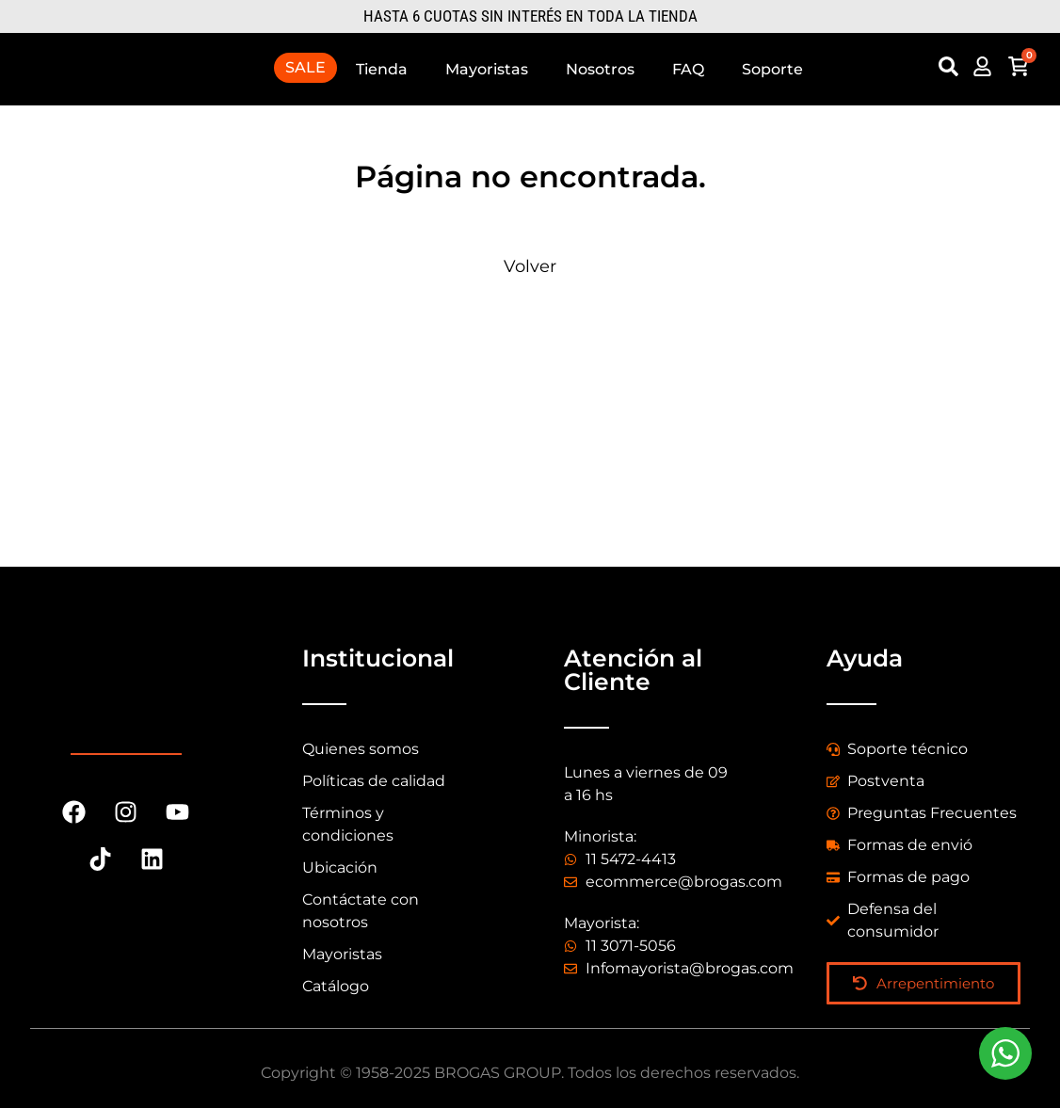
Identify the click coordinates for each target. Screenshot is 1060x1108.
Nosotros (600, 69)
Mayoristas (486, 69)
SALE (305, 67)
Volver (530, 266)
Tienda (382, 69)
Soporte (772, 69)
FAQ (688, 69)
